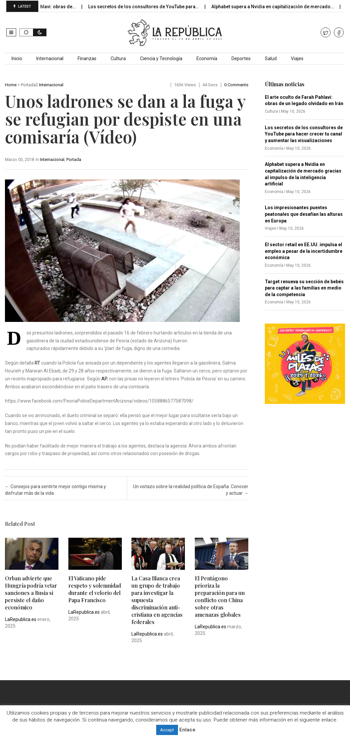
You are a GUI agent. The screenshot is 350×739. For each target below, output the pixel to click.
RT (37, 363)
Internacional (49, 58)
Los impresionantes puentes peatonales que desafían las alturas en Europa (304, 214)
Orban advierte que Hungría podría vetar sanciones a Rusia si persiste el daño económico (31, 593)
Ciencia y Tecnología (161, 58)
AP (104, 378)
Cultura (118, 58)
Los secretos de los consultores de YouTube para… (151, 6)
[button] (11, 32)
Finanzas (87, 58)
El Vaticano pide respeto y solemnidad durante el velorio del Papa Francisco (94, 589)
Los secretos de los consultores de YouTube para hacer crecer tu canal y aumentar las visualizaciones (304, 134)
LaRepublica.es (20, 619)
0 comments (236, 84)
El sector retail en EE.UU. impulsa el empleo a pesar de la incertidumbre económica (303, 251)
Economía (206, 58)
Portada (73, 159)
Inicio (17, 58)
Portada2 (29, 84)
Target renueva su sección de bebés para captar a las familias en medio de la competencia (304, 288)
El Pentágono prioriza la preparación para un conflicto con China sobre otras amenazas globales (220, 596)
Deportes (241, 58)
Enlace (187, 730)
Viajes (297, 58)
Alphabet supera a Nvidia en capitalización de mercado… (280, 6)
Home (11, 84)
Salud (271, 58)
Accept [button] (167, 729)
